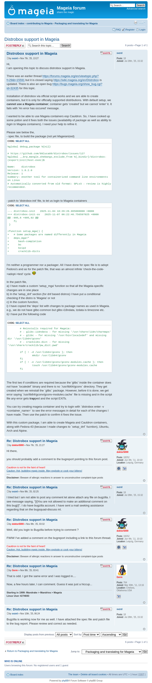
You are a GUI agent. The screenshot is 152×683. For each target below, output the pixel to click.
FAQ (118, 29)
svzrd (15, 58)
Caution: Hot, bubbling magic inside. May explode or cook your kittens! (44, 470)
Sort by (87, 634)
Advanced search (136, 8)
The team (73, 674)
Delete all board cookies (93, 674)
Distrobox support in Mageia (31, 39)
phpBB (65, 680)
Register (130, 29)
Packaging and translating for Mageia (76, 23)
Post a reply (15, 45)
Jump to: (75, 651)
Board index (17, 23)
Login (142, 29)
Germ (15, 570)
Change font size (142, 22)
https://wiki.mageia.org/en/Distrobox (76, 80)
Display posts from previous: (48, 634)
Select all (22, 141)
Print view (135, 22)
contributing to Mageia (39, 23)
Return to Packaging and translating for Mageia (32, 651)
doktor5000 (18, 445)
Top (144, 434)
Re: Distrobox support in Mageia (32, 441)
